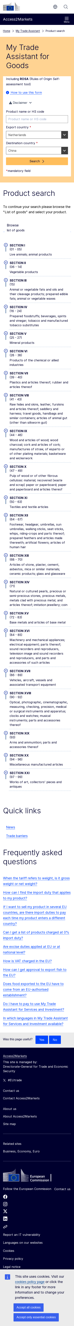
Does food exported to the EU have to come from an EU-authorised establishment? (33, 989)
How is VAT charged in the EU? (27, 961)
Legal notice (11, 1267)
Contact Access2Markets (21, 1098)
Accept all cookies (29, 1307)
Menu (66, 20)
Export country (18, 127)
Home (6, 30)
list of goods (37, 227)
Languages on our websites (23, 1242)
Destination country (22, 143)
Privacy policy (13, 1259)
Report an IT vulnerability (21, 1235)
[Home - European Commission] (30, 1176)
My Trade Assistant (28, 30)
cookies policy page (30, 1282)
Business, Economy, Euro (21, 1151)
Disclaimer (21, 102)
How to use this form (24, 92)
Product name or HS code (25, 111)
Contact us (62, 1189)
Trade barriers (17, 836)
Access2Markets (15, 1056)
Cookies (8, 1251)
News (10, 827)
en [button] (55, 7)
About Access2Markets (20, 1116)
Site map (9, 1124)
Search (65, 7)
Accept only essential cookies (36, 1317)
